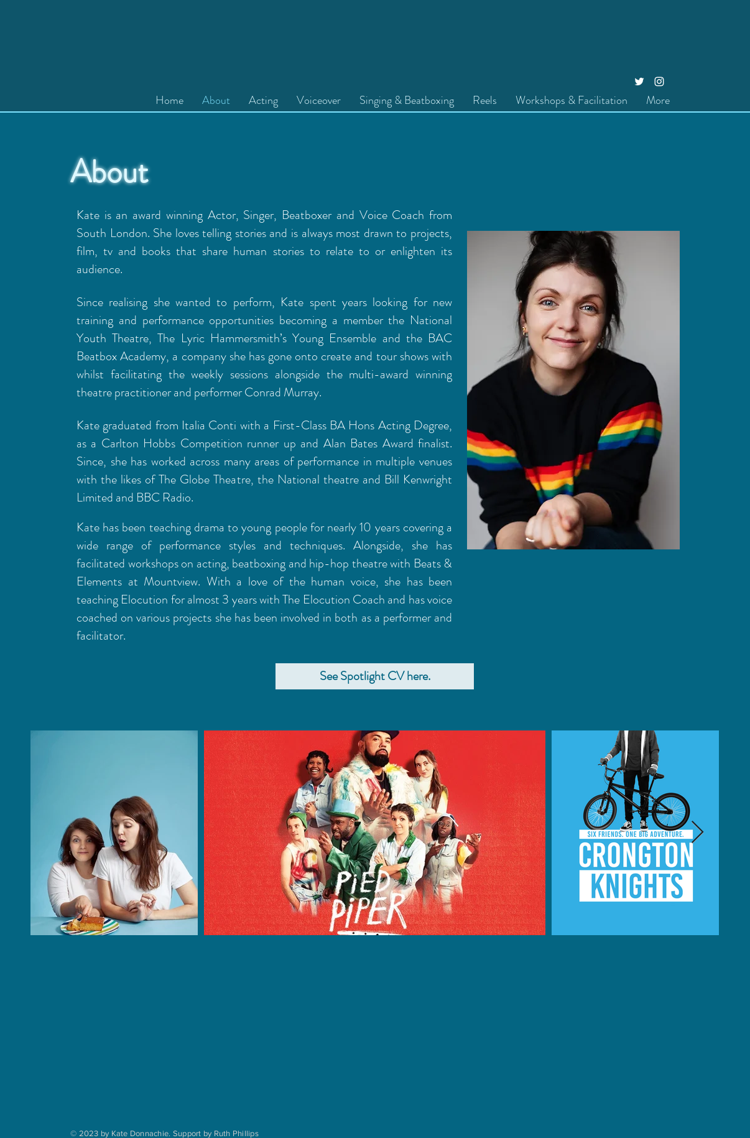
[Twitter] (639, 81)
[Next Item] (697, 833)
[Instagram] (659, 81)
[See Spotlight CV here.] (374, 676)
